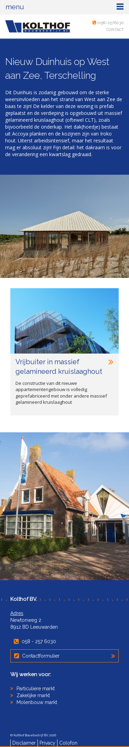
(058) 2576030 (108, 22)
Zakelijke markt (33, 695)
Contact (115, 30)
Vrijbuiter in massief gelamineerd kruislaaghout (64, 366)
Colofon (68, 743)
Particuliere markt (36, 688)
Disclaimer (24, 743)
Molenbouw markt (37, 702)
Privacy (47, 743)
